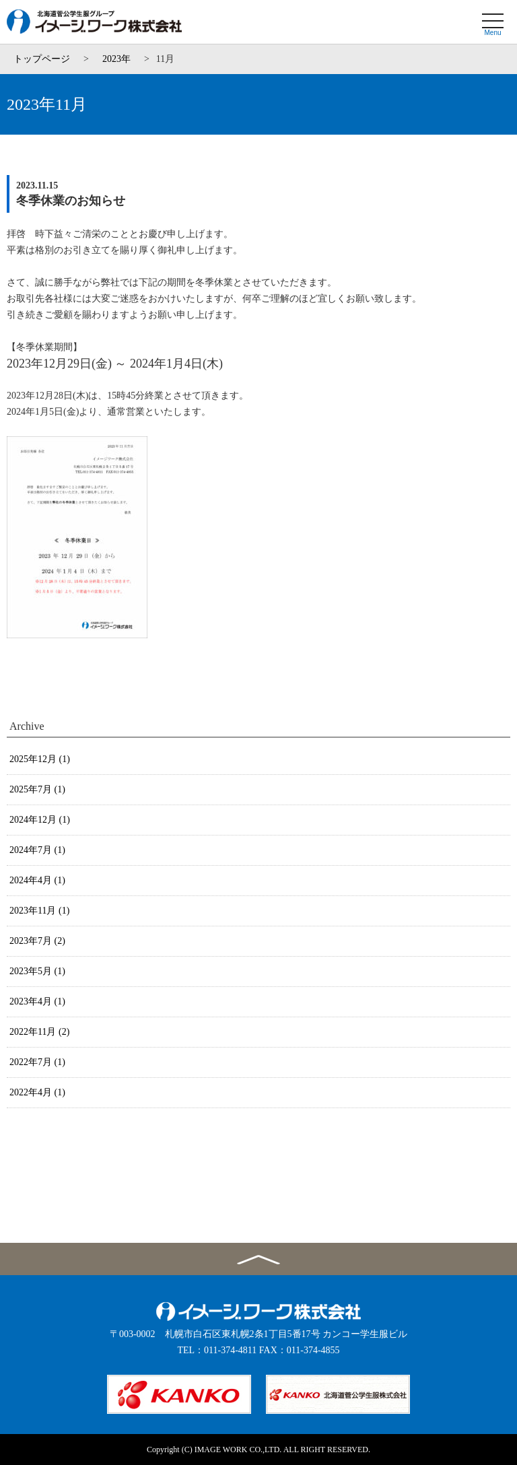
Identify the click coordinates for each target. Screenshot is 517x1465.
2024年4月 (37, 880)
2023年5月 (37, 971)
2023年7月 (37, 941)
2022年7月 (37, 1062)
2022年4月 (37, 1092)
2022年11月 (39, 1032)
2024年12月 (39, 820)
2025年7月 (37, 789)
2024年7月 (37, 850)
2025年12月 (39, 759)
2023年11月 (39, 911)
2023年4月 (37, 1001)
